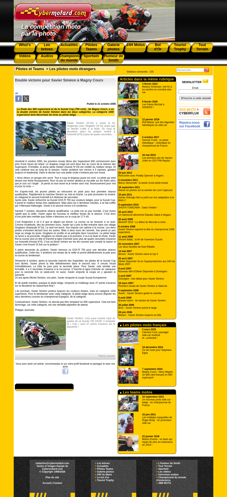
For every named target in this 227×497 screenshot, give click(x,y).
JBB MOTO (164, 483)
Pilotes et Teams (30, 69)
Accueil (47, 483)
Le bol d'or (103, 477)
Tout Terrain (165, 466)
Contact (57, 483)
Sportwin (163, 468)
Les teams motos (136, 392)
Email (195, 88)
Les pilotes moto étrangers (72, 69)
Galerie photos (105, 471)
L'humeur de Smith (169, 463)
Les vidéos (164, 471)
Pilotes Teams (105, 468)
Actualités (102, 466)
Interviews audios (168, 474)
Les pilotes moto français (143, 325)
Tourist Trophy (105, 480)
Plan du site (52, 477)
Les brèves (103, 463)
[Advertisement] (195, 191)
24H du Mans (104, 474)
